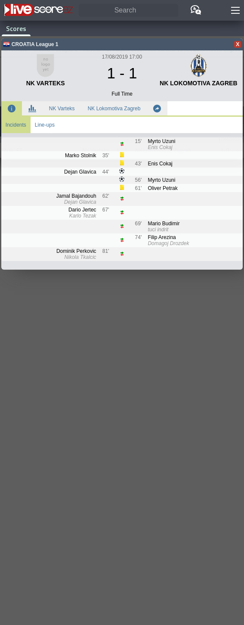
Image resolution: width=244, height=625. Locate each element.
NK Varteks (62, 109)
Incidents (16, 125)
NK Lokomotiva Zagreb (114, 109)
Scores (16, 28)
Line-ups (45, 125)
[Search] (128, 10)
